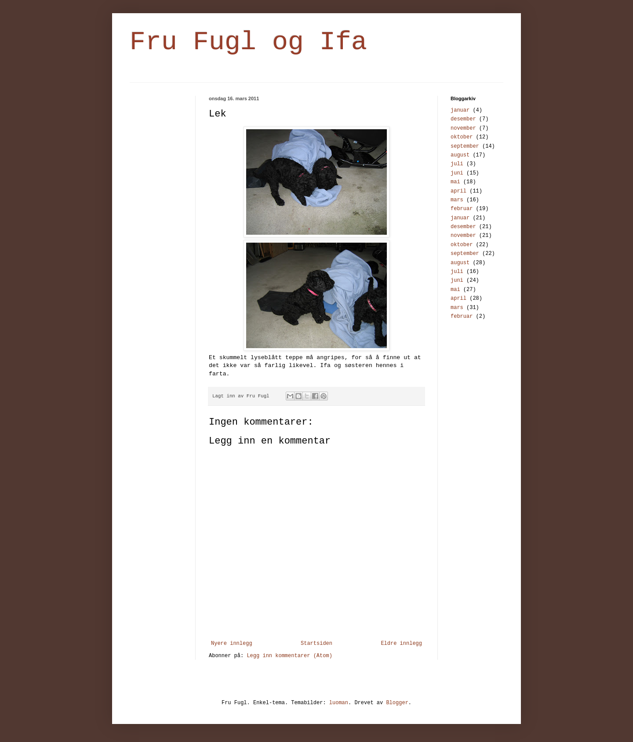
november (463, 128)
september (465, 146)
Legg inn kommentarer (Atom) (289, 656)
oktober (462, 137)
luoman (338, 703)
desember (463, 119)
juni (457, 173)
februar (462, 209)
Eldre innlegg (401, 643)
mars (457, 200)
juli (457, 164)
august (460, 155)
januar (460, 110)
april (458, 191)
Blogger (397, 703)
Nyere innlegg (231, 643)
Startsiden (316, 643)
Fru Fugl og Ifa (248, 42)
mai (455, 182)
